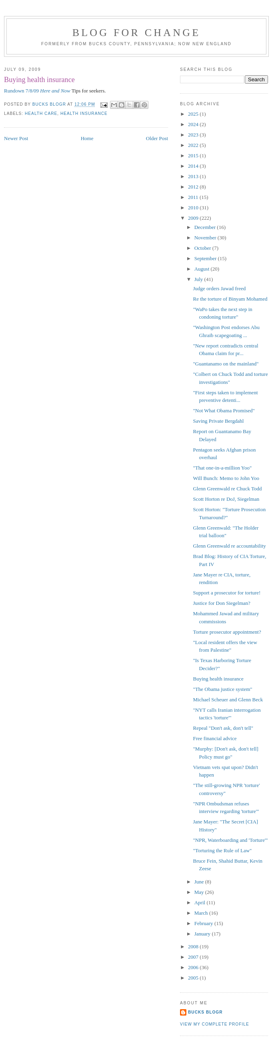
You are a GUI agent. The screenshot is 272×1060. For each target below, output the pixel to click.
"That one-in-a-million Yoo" (222, 468)
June (199, 882)
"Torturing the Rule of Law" (222, 850)
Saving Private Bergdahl (218, 421)
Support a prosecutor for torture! (226, 593)
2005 (194, 978)
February (204, 923)
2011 (194, 197)
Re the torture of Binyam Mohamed (230, 299)
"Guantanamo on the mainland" (225, 364)
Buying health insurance (218, 679)
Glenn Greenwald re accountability (229, 546)
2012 (194, 187)
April (200, 902)
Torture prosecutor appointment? (227, 632)
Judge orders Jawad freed (219, 288)
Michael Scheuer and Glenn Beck (228, 700)
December (205, 227)
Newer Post (16, 138)
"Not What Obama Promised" (223, 411)
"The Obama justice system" (222, 689)
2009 (194, 218)
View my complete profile (214, 1024)
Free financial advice (214, 738)
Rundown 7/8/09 (37, 91)
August (202, 269)
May (199, 892)
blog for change (136, 32)
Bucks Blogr (205, 1012)
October (203, 248)
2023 (194, 135)
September (206, 258)
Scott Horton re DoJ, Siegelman (226, 499)
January (203, 934)
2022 (194, 145)
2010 (194, 208)
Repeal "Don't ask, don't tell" (223, 728)
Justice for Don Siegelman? (221, 603)
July (199, 279)
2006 (194, 967)
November (206, 238)
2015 (194, 156)
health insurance (84, 113)
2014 (194, 166)
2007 (194, 957)
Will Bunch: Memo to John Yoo (226, 478)
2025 (194, 114)
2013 (194, 176)
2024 (194, 124)
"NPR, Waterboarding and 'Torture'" (230, 840)
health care (41, 113)
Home (87, 138)
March (201, 913)
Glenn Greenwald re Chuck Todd (227, 489)
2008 (194, 947)
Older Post (157, 138)
